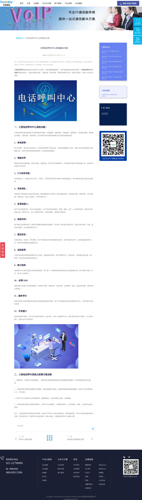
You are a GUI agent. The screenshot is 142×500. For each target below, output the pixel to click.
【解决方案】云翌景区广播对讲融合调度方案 (112, 71)
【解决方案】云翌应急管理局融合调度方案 (111, 61)
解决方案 (61, 469)
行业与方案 (46, 3)
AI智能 (44, 472)
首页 (21, 3)
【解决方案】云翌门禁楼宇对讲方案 (110, 51)
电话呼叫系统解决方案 (75, 439)
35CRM (87, 469)
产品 (28, 3)
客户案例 (57, 3)
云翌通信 (78, 3)
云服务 (36, 3)
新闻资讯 (19, 38)
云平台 (44, 476)
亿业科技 (102, 480)
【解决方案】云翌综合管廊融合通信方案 (111, 66)
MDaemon (102, 465)
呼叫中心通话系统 (25, 439)
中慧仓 (101, 476)
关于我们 (76, 465)
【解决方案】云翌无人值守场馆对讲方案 (111, 56)
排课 (86, 476)
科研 (86, 480)
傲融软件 (88, 465)
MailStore (102, 469)
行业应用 (61, 465)
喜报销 (101, 472)
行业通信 (45, 469)
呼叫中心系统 (39, 70)
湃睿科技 (102, 484)
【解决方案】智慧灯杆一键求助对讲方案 (111, 77)
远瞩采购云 (89, 484)
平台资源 (68, 3)
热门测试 (104, 113)
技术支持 (76, 476)
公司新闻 (76, 469)
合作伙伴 (76, 472)
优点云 (87, 472)
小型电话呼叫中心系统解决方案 (37, 38)
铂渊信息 (88, 488)
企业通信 (45, 465)
